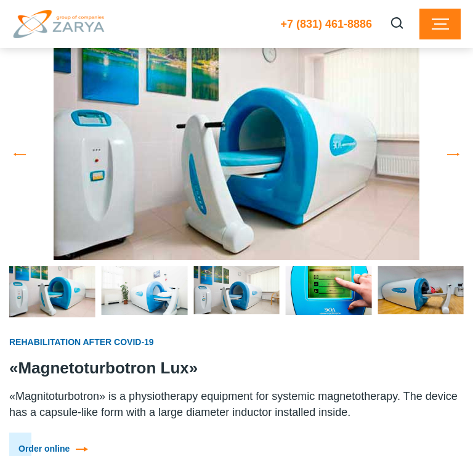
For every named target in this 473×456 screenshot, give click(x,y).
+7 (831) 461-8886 (326, 24)
